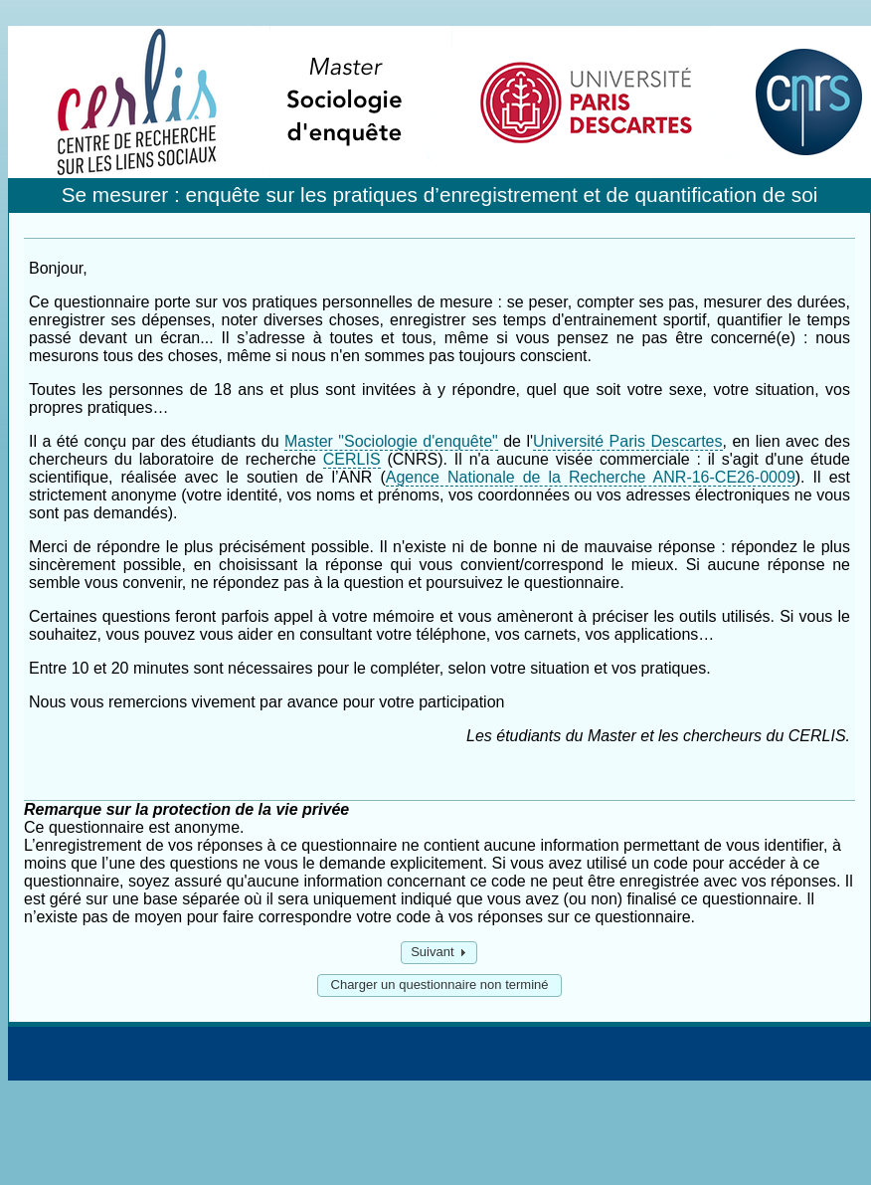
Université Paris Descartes (627, 441)
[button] (439, 952)
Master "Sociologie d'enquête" (391, 441)
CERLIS (352, 459)
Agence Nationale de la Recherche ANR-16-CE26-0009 (590, 477)
